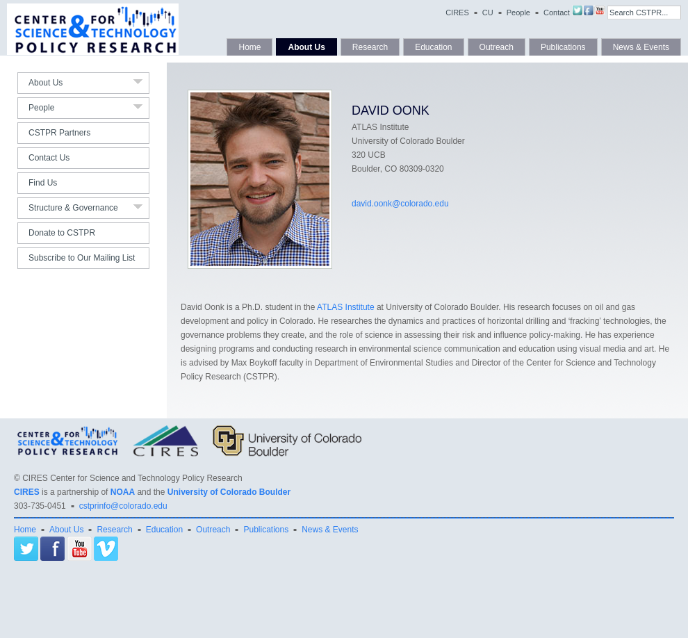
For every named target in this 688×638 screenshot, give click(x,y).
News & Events (641, 47)
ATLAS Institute (345, 307)
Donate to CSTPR (61, 233)
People (518, 12)
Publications (563, 47)
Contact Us (48, 158)
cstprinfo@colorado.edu (123, 506)
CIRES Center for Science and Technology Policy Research (132, 478)
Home (249, 47)
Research (370, 47)
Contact (556, 12)
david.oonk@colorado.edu (400, 203)
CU (487, 12)
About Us (306, 47)
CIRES (457, 12)
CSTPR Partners (59, 133)
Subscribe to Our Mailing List (81, 258)
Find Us (42, 183)
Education (433, 47)
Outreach (497, 47)
